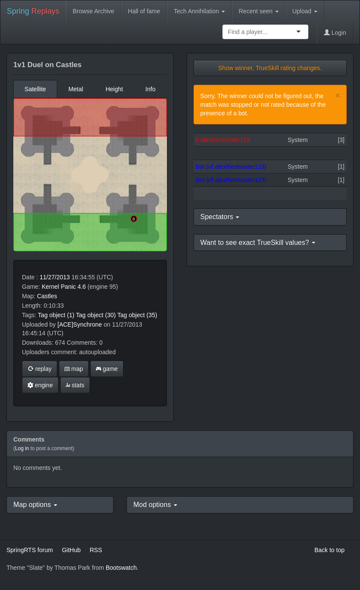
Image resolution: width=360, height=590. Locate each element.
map (74, 368)
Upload (304, 11)
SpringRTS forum (29, 550)
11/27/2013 (55, 277)
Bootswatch (121, 567)
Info (150, 89)
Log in (22, 448)
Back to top (329, 550)
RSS (95, 550)
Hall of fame (144, 11)
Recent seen (259, 11)
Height (114, 89)
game (107, 368)
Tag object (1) (56, 315)
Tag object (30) (96, 315)
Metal (75, 89)
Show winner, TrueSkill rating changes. (270, 68)
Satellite (35, 89)
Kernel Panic (59, 286)
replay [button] (40, 368)
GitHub (71, 550)
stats (75, 385)
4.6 (81, 286)
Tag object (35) (137, 315)
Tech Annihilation (199, 11)
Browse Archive (93, 11)
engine (40, 385)
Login (335, 32)
